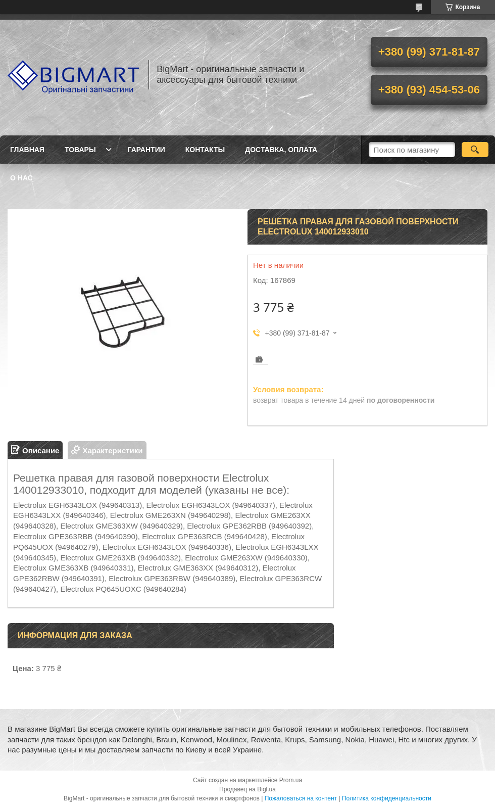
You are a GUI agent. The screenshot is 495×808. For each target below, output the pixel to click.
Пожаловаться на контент (301, 798)
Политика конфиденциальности (386, 798)
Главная (27, 150)
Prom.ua (290, 780)
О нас (21, 178)
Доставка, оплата (281, 150)
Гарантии (146, 150)
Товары (80, 150)
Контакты (205, 150)
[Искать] (475, 149)
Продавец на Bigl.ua (247, 789)
